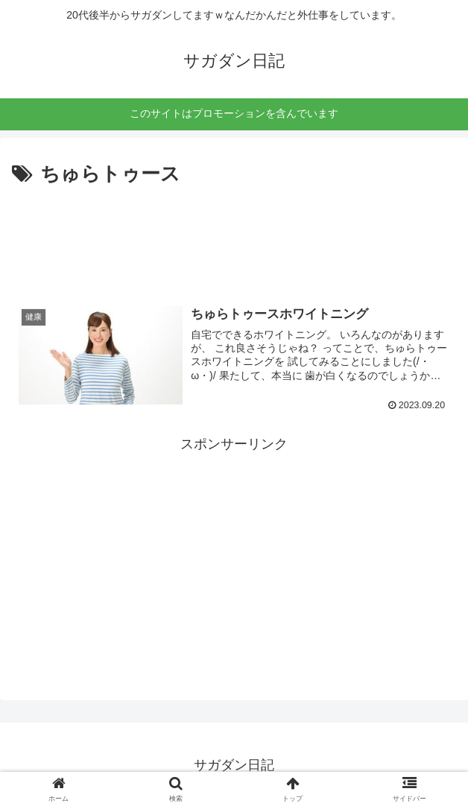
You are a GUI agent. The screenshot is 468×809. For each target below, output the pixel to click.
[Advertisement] (234, 236)
